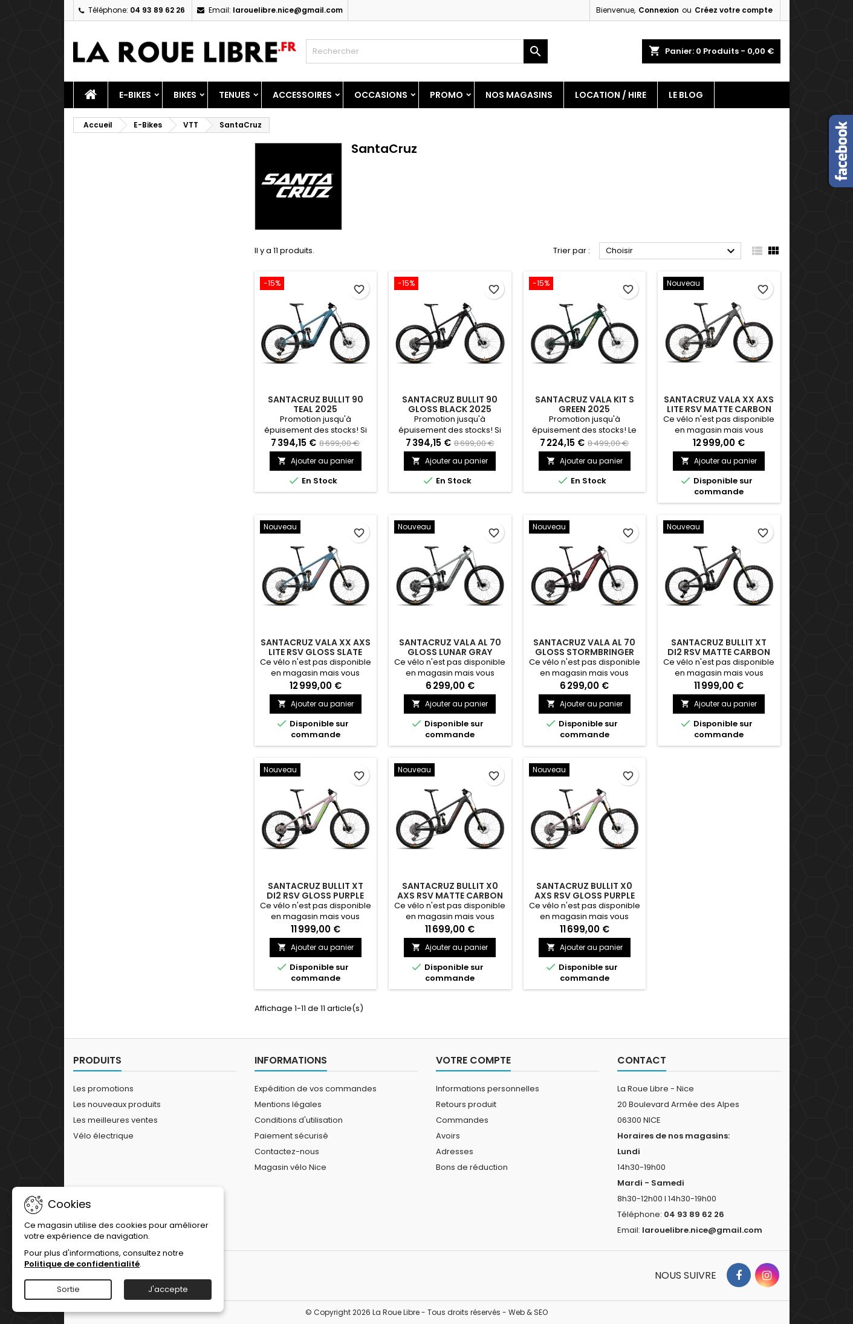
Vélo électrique (103, 1136)
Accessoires (302, 95)
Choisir (672, 251)
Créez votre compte (734, 10)
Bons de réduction (472, 1167)
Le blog (686, 95)
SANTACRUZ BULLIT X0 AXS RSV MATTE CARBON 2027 (450, 895)
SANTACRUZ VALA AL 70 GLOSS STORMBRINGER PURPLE (584, 652)
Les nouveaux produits (117, 1104)
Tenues (234, 95)
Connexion (658, 10)
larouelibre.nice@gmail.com (288, 10)
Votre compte (473, 1060)
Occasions (380, 95)
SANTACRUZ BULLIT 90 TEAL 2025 (315, 404)
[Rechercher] (427, 51)
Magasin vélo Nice (290, 1167)
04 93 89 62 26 (157, 10)
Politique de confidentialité (82, 1264)
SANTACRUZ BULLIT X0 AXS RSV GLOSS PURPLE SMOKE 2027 (584, 895)
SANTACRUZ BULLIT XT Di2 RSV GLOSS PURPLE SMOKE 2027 (315, 895)
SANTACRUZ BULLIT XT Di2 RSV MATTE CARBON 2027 (718, 652)
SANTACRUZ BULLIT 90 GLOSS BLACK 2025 (450, 404)
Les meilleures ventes (115, 1120)
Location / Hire (610, 95)
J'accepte (168, 1289)
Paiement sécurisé (291, 1136)
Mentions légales (288, 1104)
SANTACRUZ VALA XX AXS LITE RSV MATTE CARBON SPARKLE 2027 (719, 409)
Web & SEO (528, 1312)
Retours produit (466, 1104)
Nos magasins (519, 95)
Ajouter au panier (315, 461)
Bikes (185, 95)
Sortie (68, 1289)
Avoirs (448, 1136)
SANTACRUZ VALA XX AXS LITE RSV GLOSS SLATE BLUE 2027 (316, 652)
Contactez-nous (287, 1151)
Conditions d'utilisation (299, 1120)
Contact (641, 1060)
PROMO (446, 95)
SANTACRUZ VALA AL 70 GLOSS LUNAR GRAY (450, 647)
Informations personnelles (487, 1088)
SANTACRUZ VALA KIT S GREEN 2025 (584, 404)
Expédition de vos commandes (316, 1088)
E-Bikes (135, 95)
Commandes (462, 1120)
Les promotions (103, 1088)
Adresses (454, 1151)
